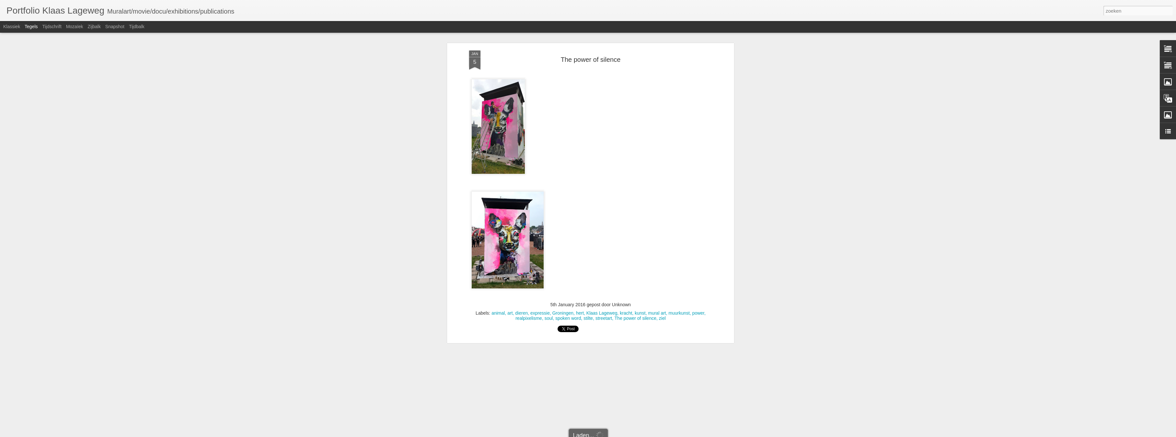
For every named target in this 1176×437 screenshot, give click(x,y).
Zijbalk (93, 26)
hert (580, 200)
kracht (626, 200)
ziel (662, 205)
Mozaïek (74, 26)
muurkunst (679, 200)
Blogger (619, 433)
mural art (657, 200)
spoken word (568, 205)
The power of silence (635, 205)
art (510, 200)
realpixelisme (528, 205)
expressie (540, 200)
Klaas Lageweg (601, 200)
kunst (640, 200)
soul (549, 205)
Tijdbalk (136, 26)
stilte (588, 205)
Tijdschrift (51, 26)
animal (498, 200)
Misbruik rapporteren (643, 433)
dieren (521, 200)
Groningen (562, 200)
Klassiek (11, 26)
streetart (603, 205)
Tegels (31, 26)
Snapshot (114, 26)
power (698, 200)
